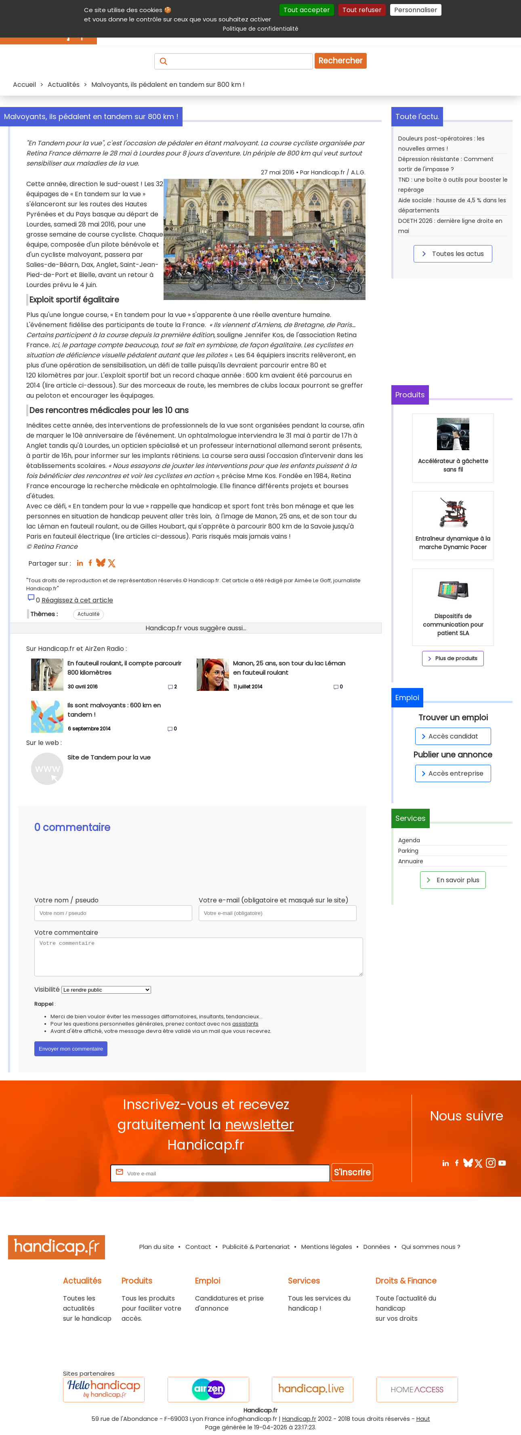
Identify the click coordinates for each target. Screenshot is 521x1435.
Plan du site (156, 1246)
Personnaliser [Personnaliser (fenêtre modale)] (415, 10)
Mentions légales (326, 1246)
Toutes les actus (451, 253)
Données (376, 1246)
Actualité (88, 614)
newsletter (259, 1124)
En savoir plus (451, 880)
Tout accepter (307, 10)
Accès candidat (448, 736)
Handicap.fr (299, 1419)
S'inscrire (352, 1172)
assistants (245, 1023)
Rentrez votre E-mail (76, 1173)
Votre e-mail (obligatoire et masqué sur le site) (274, 900)
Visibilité (47, 989)
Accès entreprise (451, 773)
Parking (408, 851)
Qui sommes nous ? (430, 1246)
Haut (423, 1419)
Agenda (409, 840)
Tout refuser (362, 10)
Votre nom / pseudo (66, 900)
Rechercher (341, 60)
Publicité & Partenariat (256, 1246)
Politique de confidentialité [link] (260, 29)
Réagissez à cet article (77, 600)
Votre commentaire (66, 932)
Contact (198, 1246)
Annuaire (410, 861)
